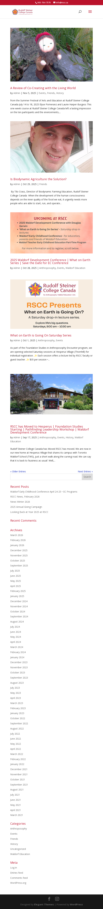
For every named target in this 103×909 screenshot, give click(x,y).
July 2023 (15, 687)
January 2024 (17, 657)
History (60, 93)
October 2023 (17, 672)
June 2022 (15, 738)
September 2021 (19, 784)
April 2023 (15, 698)
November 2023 (19, 667)
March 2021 (16, 815)
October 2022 (17, 718)
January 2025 (17, 596)
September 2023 (19, 677)
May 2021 (15, 804)
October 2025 (17, 560)
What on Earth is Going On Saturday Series (40, 335)
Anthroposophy (47, 267)
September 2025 (19, 565)
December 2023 (18, 662)
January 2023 (17, 713)
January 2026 (17, 545)
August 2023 (17, 682)
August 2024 (17, 621)
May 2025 (15, 580)
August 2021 (17, 789)
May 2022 (15, 743)
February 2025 (18, 591)
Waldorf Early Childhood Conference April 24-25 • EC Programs (43, 491)
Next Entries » (85, 471)
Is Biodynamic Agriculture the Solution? (38, 179)
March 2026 (16, 535)
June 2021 (15, 799)
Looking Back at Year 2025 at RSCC (29, 512)
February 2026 (18, 540)
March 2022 (16, 754)
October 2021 (17, 779)
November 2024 (19, 606)
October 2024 (17, 611)
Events (42, 93)
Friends (51, 93)
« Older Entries (18, 471)
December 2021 (18, 769)
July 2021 (15, 794)
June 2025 (15, 575)
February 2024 (18, 652)
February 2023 (18, 708)
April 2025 (15, 586)
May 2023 (15, 692)
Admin (16, 93)
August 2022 (17, 728)
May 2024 (15, 636)
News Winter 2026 (20, 501)
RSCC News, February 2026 (25, 496)
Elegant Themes (44, 904)
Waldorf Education (75, 267)
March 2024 (16, 647)
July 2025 (15, 570)
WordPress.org (18, 882)
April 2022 (15, 748)
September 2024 (19, 616)
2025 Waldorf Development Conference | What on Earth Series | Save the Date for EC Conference (50, 261)
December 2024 (18, 601)
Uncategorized (18, 848)
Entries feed (16, 872)
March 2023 (16, 703)
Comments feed (19, 877)
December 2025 (18, 550)
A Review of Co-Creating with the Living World (43, 88)
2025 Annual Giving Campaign (26, 506)
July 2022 (15, 733)
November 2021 (19, 774)
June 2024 (15, 631)
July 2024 (15, 626)
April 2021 (15, 810)
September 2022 (19, 723)
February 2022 (18, 759)
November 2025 (19, 555)
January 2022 (17, 764)
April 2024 (15, 641)
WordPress (76, 904)
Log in (13, 867)
